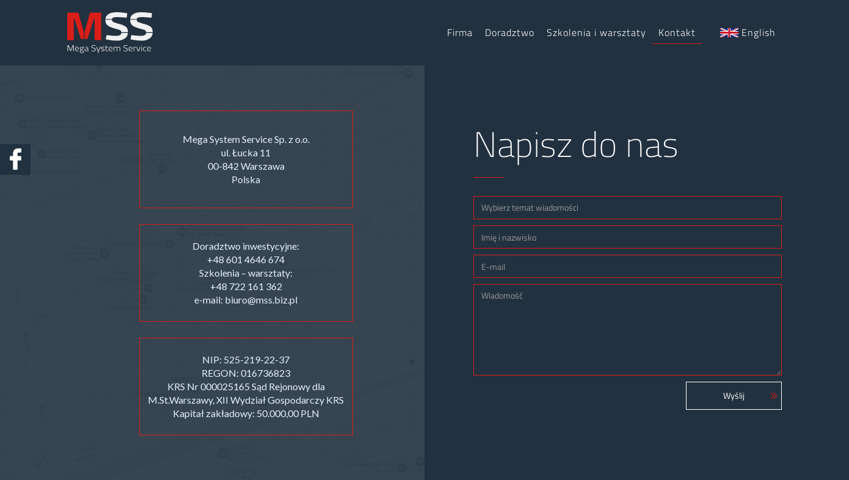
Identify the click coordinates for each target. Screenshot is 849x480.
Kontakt (677, 32)
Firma (460, 32)
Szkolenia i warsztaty (596, 32)
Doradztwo (509, 32)
